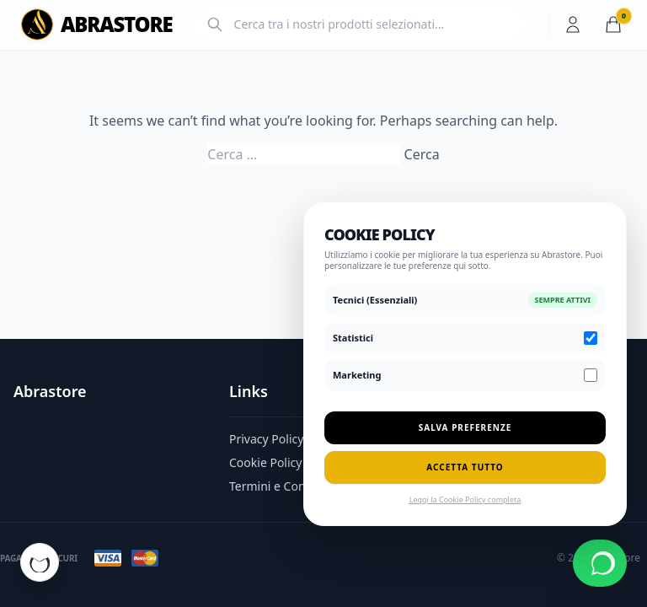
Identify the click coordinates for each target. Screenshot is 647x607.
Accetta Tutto (464, 467)
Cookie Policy (265, 462)
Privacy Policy (266, 439)
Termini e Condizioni (285, 486)
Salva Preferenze (465, 427)
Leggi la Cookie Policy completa (465, 499)
